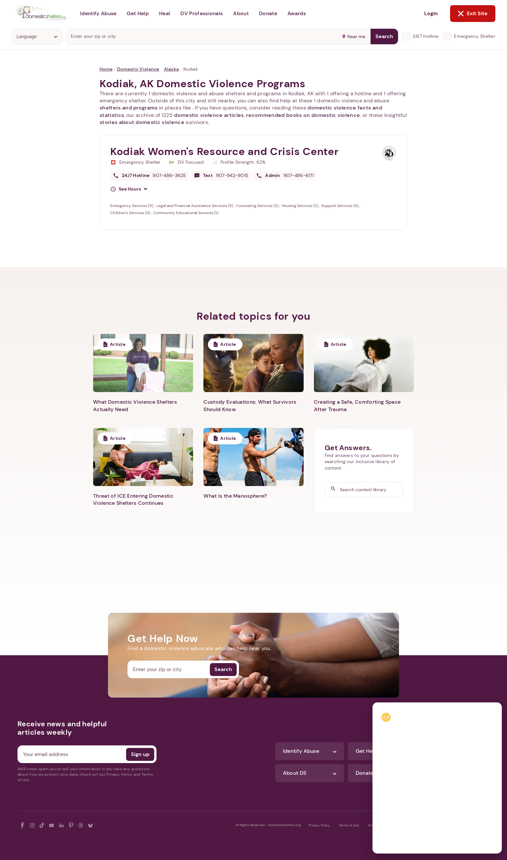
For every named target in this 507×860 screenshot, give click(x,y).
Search (384, 36)
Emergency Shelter (474, 36)
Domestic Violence (138, 69)
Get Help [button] (138, 13)
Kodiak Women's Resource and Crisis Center (224, 151)
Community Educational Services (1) (185, 212)
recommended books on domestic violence (303, 115)
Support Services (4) (340, 205)
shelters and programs (129, 107)
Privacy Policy (319, 825)
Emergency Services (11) (132, 205)
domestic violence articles (208, 115)
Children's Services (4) (130, 212)
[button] (128, 189)
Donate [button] (268, 13)
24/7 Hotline (425, 36)
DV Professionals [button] (201, 13)
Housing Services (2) (300, 205)
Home (106, 69)
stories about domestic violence (142, 122)
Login (431, 13)
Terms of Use (349, 825)
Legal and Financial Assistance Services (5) (195, 205)
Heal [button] (164, 13)
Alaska (171, 69)
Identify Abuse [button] (98, 13)
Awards (296, 13)
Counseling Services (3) (257, 205)
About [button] (241, 13)
